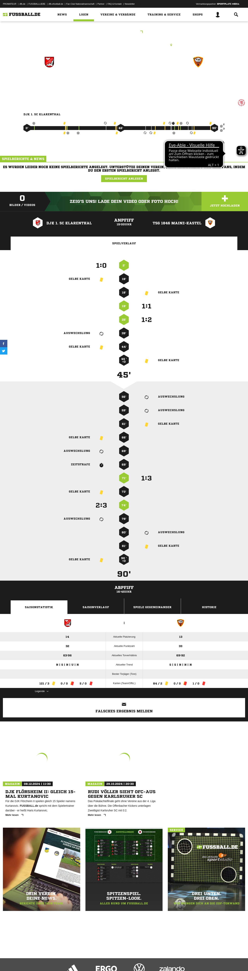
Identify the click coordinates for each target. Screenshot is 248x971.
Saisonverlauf (96, 607)
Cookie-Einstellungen (116, 962)
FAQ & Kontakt (115, 4)
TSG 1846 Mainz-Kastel (198, 79)
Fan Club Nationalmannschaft (80, 4)
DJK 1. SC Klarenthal (49, 79)
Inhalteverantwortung (93, 962)
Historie (209, 607)
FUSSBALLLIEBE (36, 4)
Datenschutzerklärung (27, 962)
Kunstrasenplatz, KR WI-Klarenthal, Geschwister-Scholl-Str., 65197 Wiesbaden (124, 45)
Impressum (8, 962)
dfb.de (22, 4)
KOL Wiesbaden (124, 32)
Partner (100, 4)
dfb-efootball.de (55, 4)
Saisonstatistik (39, 607)
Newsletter (130, 4)
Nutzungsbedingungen (51, 962)
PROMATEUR (9, 4)
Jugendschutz (72, 962)
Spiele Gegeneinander (152, 607)
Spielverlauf (124, 243)
